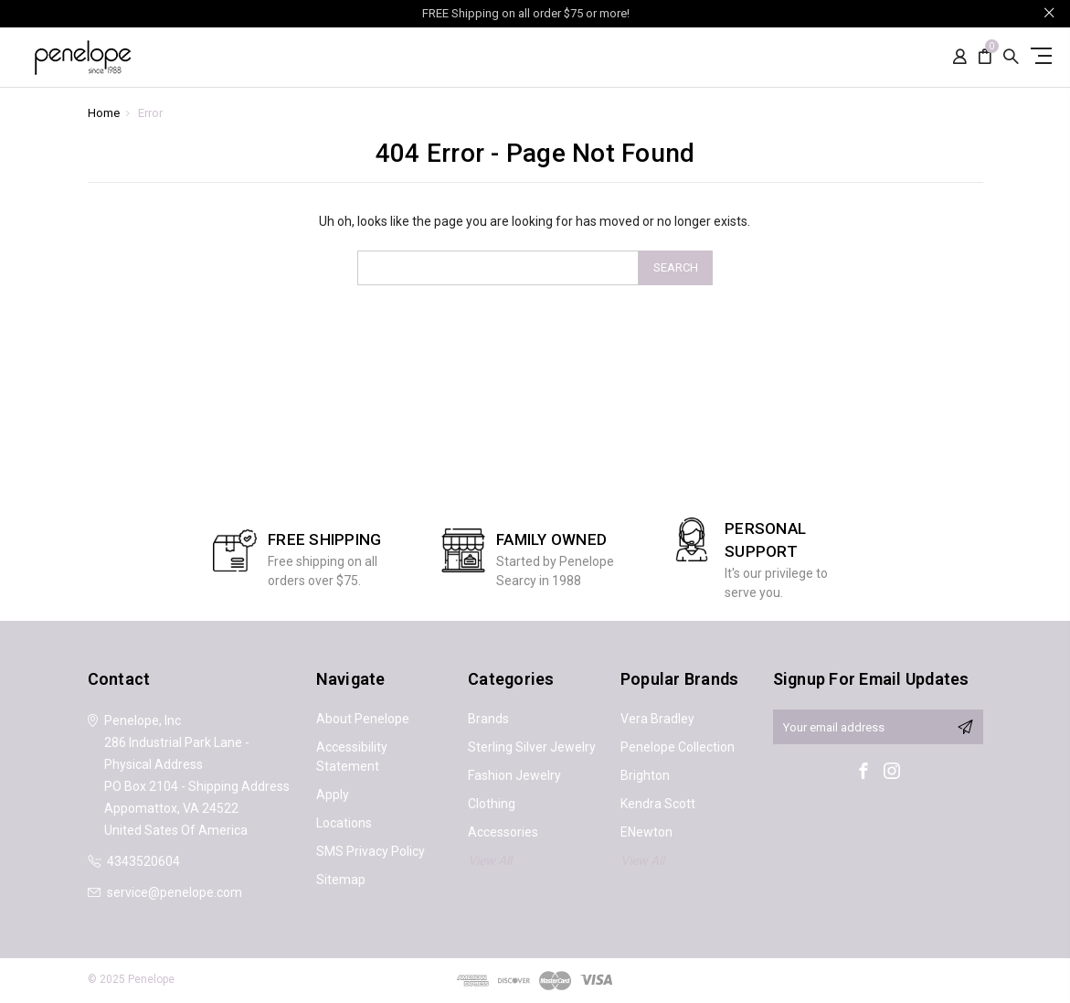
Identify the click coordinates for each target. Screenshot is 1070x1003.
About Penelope (362, 718)
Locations (344, 823)
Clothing (491, 803)
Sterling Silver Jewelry (532, 747)
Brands (488, 718)
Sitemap (340, 879)
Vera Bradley (657, 718)
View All (490, 860)
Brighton (645, 775)
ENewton (646, 832)
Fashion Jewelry (514, 775)
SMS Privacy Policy (370, 851)
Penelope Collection (677, 747)
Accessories (503, 832)
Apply (332, 794)
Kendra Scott (657, 803)
